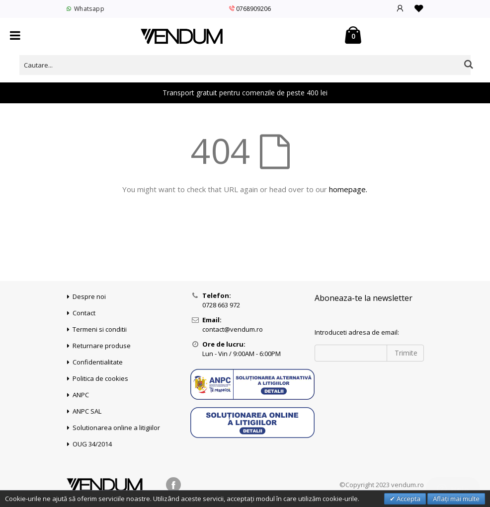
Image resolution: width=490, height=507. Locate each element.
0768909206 (250, 8)
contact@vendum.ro (232, 329)
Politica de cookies (100, 378)
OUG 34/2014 (92, 443)
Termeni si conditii (100, 329)
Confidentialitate (98, 362)
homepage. (348, 189)
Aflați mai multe (456, 498)
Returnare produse (102, 345)
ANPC (81, 394)
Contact (84, 312)
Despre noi (89, 296)
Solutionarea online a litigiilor (116, 427)
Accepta (407, 498)
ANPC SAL (87, 411)
